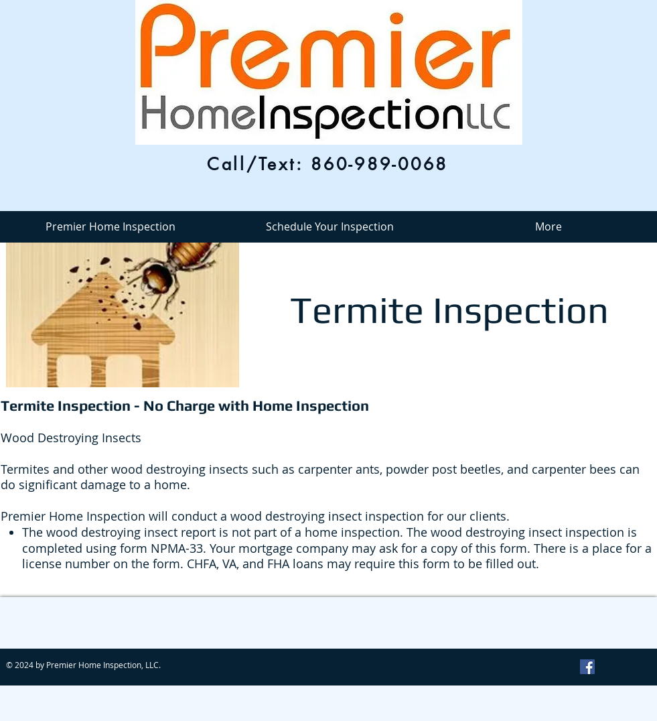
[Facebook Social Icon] (587, 666)
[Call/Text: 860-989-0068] (328, 163)
